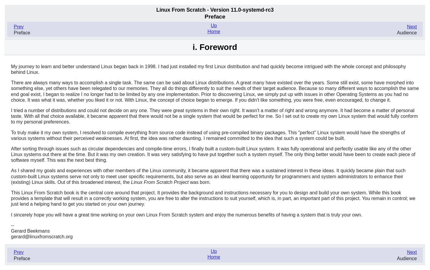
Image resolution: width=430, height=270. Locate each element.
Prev (19, 26)
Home (214, 31)
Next (412, 26)
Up (214, 25)
